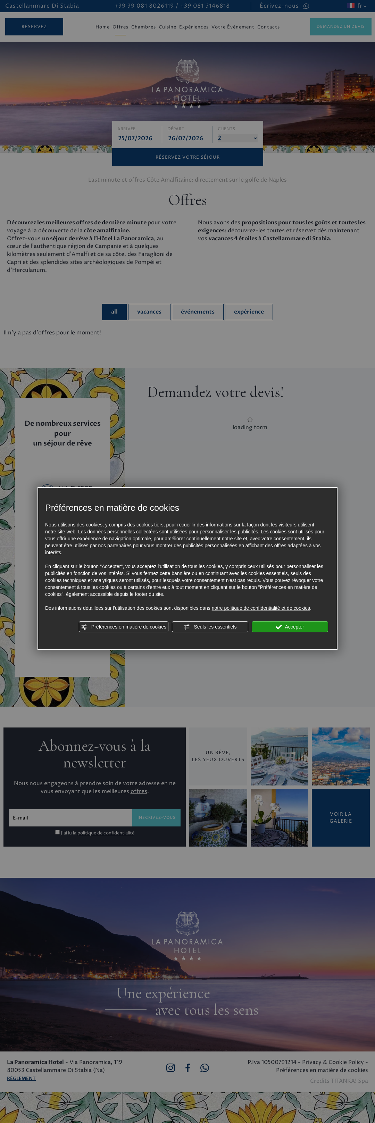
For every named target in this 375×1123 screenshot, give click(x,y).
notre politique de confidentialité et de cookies (261, 608)
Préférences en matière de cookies (123, 627)
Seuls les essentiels (210, 627)
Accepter (290, 627)
